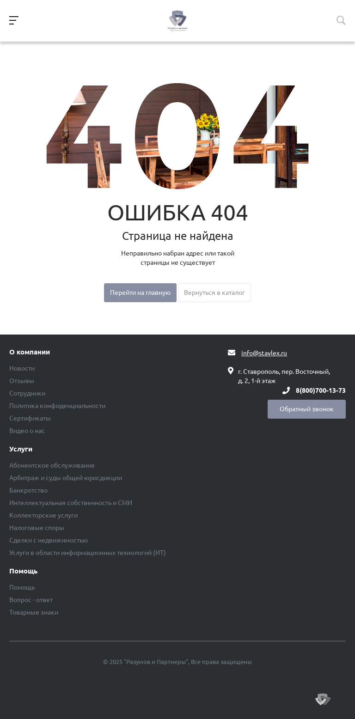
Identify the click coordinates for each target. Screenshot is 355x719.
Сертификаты (30, 418)
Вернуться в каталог (214, 292)
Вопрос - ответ (31, 599)
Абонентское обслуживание (52, 465)
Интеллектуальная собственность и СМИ (70, 502)
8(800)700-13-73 (321, 390)
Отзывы (21, 380)
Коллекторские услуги (43, 515)
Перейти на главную (140, 292)
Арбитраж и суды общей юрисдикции (65, 477)
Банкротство (28, 490)
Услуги (20, 449)
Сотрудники (27, 393)
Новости (22, 368)
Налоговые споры (36, 527)
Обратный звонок (307, 409)
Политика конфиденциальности (57, 405)
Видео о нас (27, 430)
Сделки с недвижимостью (48, 540)
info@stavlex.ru (264, 353)
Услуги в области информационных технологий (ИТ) (87, 552)
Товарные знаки (33, 612)
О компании (29, 352)
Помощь (23, 571)
